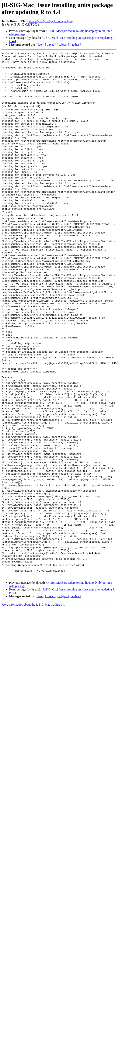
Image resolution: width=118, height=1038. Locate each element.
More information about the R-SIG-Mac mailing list (33, 704)
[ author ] (75, 44)
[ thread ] (50, 44)
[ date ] (40, 44)
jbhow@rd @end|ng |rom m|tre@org (51, 21)
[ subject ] (63, 44)
